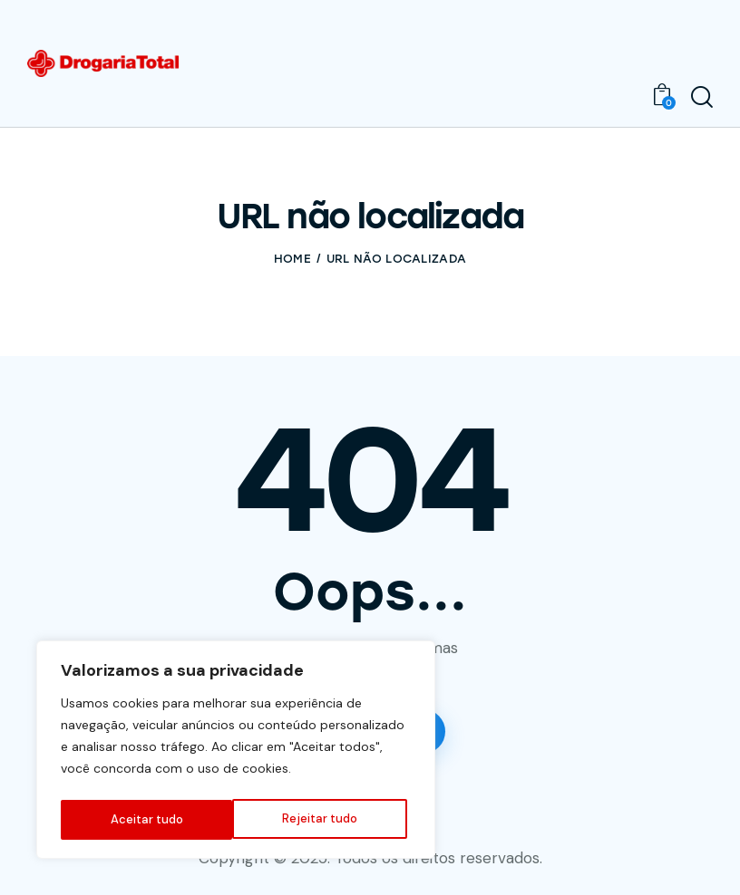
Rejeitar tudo (147, 820)
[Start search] (702, 97)
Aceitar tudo (326, 820)
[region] (235, 753)
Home (292, 258)
